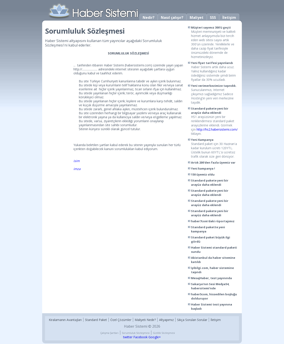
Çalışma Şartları (109, 332)
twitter (127, 337)
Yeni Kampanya (202, 140)
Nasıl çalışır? (172, 17)
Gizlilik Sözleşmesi (164, 332)
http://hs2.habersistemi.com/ (217, 129)
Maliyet (196, 17)
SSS (213, 17)
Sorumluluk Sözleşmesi (136, 332)
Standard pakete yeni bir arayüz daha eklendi (209, 110)
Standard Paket (96, 320)
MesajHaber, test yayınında (211, 278)
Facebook (140, 337)
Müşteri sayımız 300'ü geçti (211, 27)
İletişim (229, 17)
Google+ (154, 337)
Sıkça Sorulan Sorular (192, 320)
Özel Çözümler (120, 320)
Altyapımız (166, 320)
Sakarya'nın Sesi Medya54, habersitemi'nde (210, 286)
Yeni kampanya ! (203, 168)
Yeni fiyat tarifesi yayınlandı (212, 63)
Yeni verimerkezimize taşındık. (214, 86)
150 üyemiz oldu (203, 174)
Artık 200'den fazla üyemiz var (213, 162)
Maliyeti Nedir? (145, 320)
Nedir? (148, 17)
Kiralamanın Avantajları (65, 320)
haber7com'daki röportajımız (213, 221)
